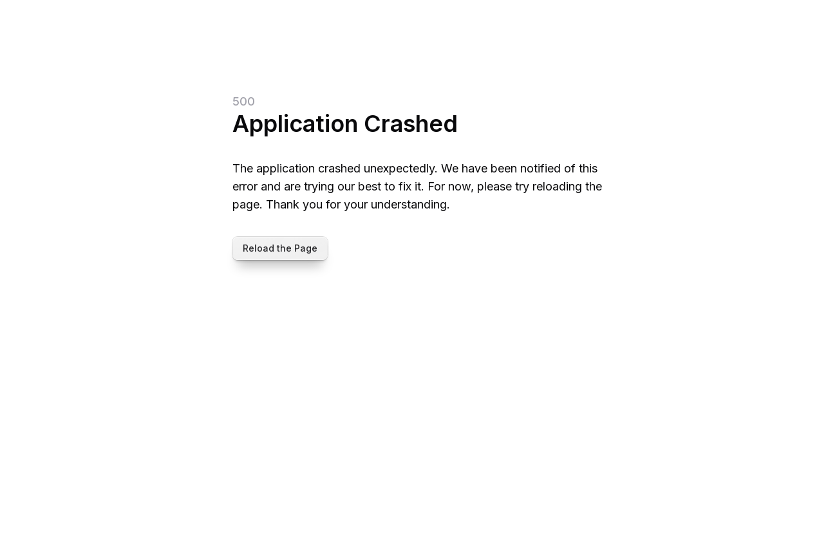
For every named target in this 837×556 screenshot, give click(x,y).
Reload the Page (280, 248)
